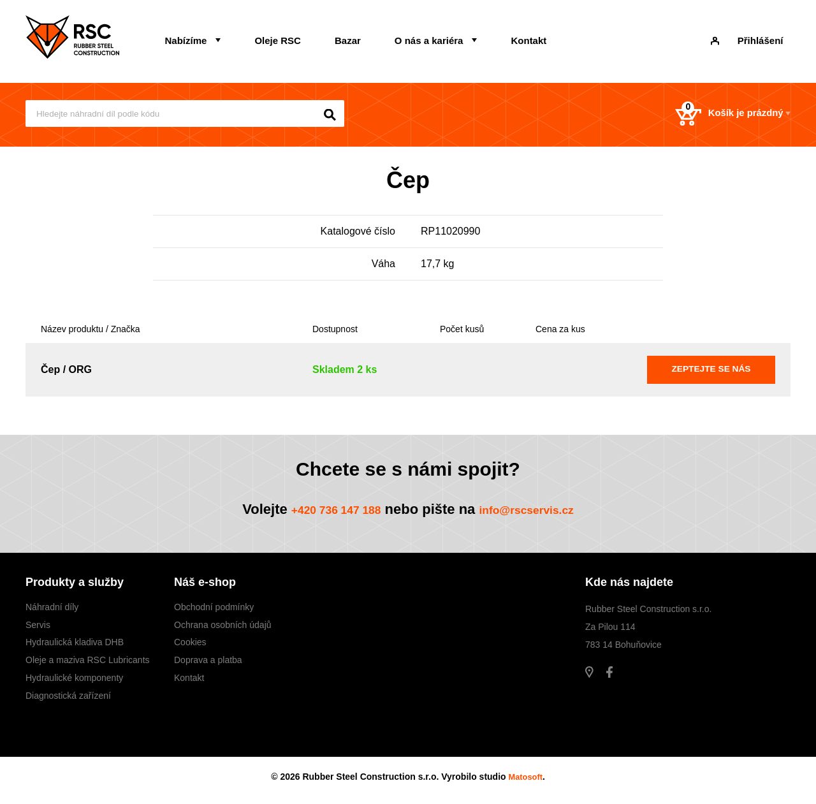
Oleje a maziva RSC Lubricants (88, 664)
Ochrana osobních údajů (223, 628)
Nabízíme (178, 36)
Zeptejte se (711, 371)
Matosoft (525, 780)
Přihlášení (757, 36)
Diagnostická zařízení (68, 699)
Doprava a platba (208, 664)
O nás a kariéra (377, 36)
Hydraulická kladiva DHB (75, 646)
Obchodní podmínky (214, 610)
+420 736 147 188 (323, 512)
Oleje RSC (256, 36)
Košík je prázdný (714, 115)
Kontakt (463, 36)
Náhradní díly (52, 610)
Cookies (190, 646)
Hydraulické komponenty (74, 681)
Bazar (311, 36)
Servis (38, 628)
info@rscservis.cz (538, 512)
